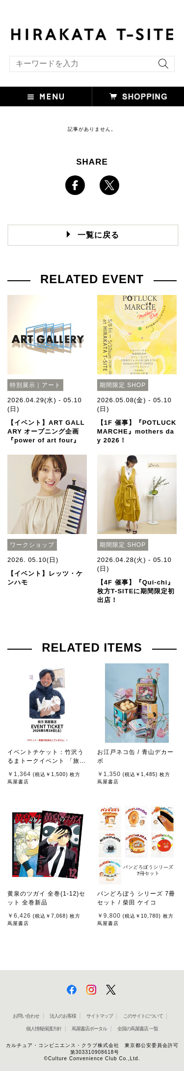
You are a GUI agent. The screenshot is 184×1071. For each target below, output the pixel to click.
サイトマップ (99, 1016)
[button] (46, 96)
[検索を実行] (161, 67)
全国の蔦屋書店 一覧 (137, 1028)
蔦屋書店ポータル (89, 1028)
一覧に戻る (98, 235)
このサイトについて (143, 1016)
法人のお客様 (63, 1016)
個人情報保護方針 (43, 1028)
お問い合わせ (26, 1016)
